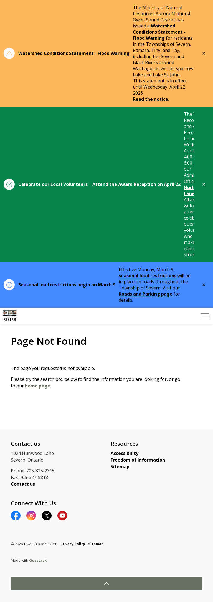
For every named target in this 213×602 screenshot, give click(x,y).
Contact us (23, 484)
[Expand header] (204, 316)
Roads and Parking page (146, 294)
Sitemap (120, 467)
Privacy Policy (72, 543)
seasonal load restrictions (148, 276)
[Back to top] (106, 583)
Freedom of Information (138, 460)
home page (37, 386)
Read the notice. (151, 99)
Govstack (38, 560)
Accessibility (124, 453)
